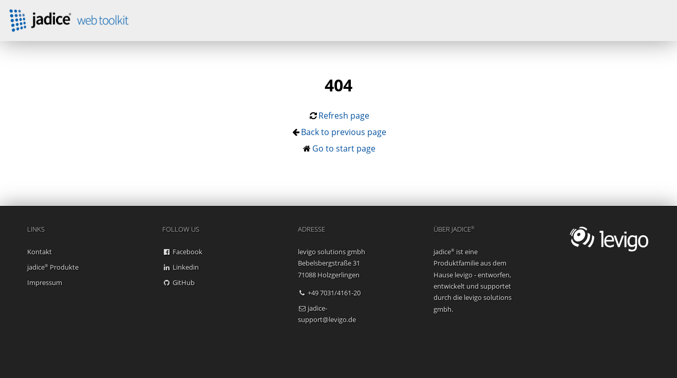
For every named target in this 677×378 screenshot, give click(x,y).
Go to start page (343, 148)
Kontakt (39, 251)
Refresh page (343, 115)
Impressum (44, 282)
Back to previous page (343, 132)
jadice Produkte (53, 267)
